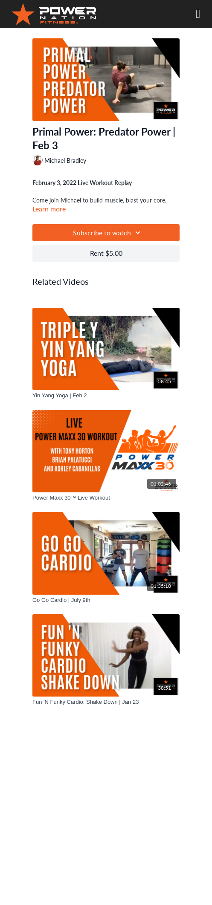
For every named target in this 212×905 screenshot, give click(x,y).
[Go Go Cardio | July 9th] (106, 600)
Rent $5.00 (106, 253)
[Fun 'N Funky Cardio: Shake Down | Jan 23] (106, 702)
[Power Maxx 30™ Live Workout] (106, 498)
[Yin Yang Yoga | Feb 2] (106, 395)
